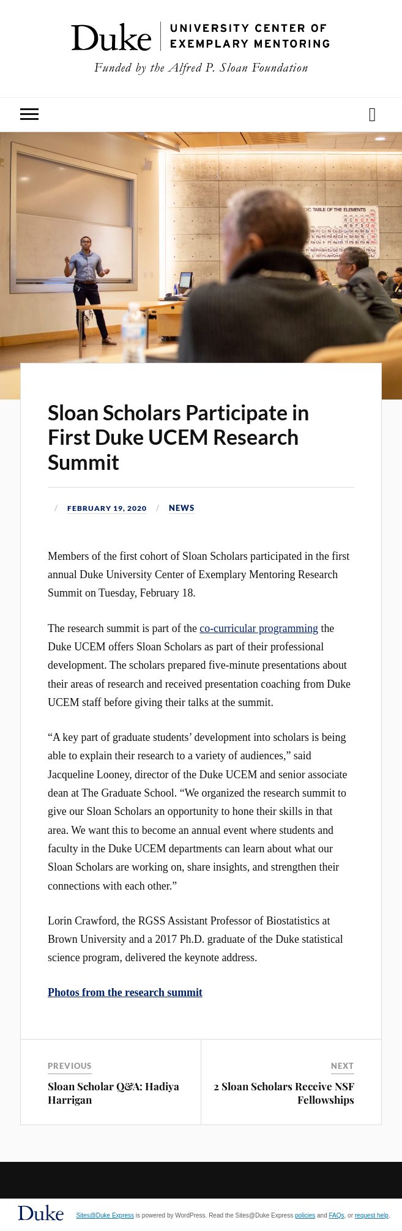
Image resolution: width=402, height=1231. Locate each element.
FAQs (336, 1215)
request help (372, 1215)
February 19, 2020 (111, 508)
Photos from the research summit (125, 992)
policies (305, 1215)
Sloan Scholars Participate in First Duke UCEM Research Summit (178, 437)
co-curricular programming (258, 628)
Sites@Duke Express (105, 1215)
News (190, 508)
